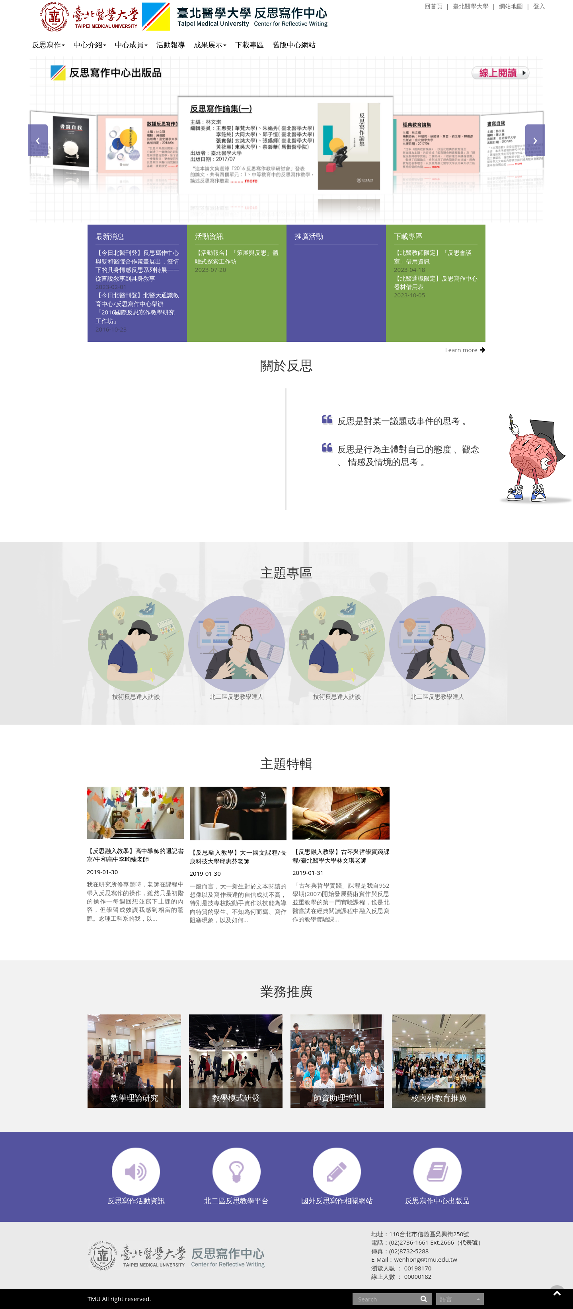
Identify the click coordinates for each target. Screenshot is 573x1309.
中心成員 (131, 44)
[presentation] (38, 140)
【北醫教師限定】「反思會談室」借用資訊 (433, 256)
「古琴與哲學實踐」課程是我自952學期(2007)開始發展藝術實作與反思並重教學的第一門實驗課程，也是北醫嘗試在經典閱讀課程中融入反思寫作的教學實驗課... (341, 902)
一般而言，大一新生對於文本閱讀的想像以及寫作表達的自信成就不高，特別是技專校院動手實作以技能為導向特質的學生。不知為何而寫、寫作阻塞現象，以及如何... (238, 903)
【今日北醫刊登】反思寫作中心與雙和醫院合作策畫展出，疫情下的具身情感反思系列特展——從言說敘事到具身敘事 (137, 265)
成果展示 (210, 44)
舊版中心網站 (294, 44)
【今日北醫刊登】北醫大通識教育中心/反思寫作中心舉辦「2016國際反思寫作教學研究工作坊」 (137, 307)
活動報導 (170, 44)
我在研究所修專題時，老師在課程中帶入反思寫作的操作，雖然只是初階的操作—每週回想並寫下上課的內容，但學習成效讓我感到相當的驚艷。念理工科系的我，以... (135, 901)
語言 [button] (460, 1299)
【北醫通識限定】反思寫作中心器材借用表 (435, 282)
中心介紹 (90, 44)
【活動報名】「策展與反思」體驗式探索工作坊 (237, 256)
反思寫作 (48, 44)
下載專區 (249, 44)
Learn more (461, 350)
